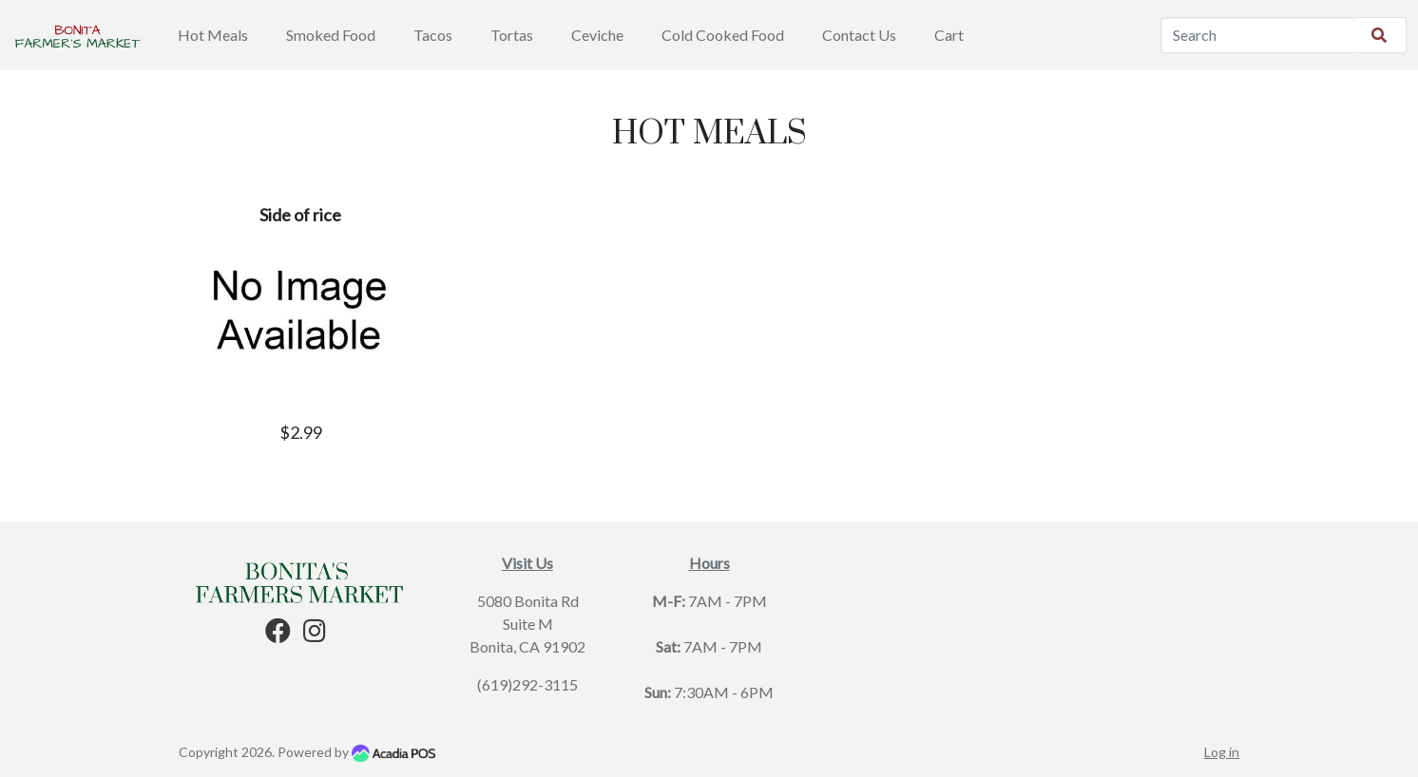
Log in (1221, 752)
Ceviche (597, 35)
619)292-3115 (530, 684)
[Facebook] (278, 634)
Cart (949, 35)
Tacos (432, 35)
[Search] (1256, 35)
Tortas (511, 35)
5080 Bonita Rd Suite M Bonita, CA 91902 (527, 623)
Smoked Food (330, 35)
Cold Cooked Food (722, 35)
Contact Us (859, 35)
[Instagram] (314, 634)
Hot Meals (213, 35)
